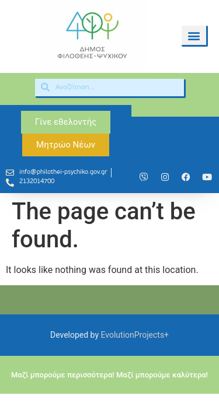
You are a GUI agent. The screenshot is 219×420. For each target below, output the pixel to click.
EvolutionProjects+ (135, 335)
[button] (194, 35)
